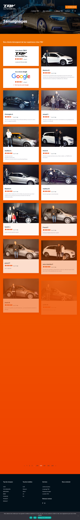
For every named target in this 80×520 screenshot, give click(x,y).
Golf (24, 486)
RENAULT (5, 501)
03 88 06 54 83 (71, 7)
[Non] (78, 516)
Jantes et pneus (46, 486)
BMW (4, 494)
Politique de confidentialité (44, 517)
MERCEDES (6, 491)
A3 (23, 494)
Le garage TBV (58, 11)
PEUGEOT (5, 498)
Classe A (25, 489)
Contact (67, 11)
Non (35, 517)
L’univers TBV (35, 11)
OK (31, 517)
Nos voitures (46, 11)
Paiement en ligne (46, 491)
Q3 (23, 496)
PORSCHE (5, 496)
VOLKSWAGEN (6, 489)
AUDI (4, 486)
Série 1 (24, 491)
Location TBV (45, 494)
